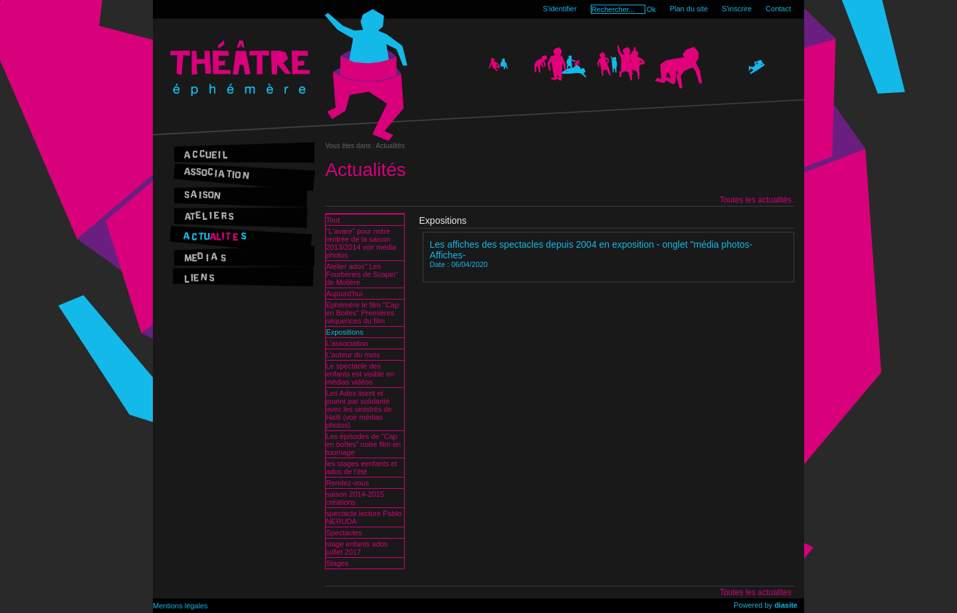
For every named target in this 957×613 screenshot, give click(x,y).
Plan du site (689, 9)
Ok (651, 9)
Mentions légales (180, 606)
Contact (778, 9)
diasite (786, 605)
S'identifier (560, 9)
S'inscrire (737, 9)
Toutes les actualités (756, 200)
